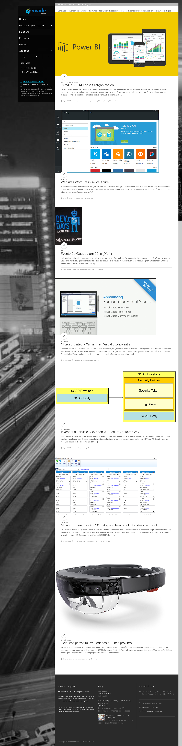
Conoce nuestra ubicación (152, 711)
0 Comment (112, 101)
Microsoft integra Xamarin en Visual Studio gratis (95, 344)
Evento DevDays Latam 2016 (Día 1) (86, 254)
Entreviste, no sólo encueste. (117, 715)
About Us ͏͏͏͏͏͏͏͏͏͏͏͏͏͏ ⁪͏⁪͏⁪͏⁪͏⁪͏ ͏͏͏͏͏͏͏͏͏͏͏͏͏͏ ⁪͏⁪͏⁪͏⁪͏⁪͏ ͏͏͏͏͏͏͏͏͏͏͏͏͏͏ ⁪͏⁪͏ (36, 50)
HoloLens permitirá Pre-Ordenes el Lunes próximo (96, 643)
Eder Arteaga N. (67, 360)
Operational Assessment (32, 81)
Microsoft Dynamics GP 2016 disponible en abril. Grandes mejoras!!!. (109, 525)
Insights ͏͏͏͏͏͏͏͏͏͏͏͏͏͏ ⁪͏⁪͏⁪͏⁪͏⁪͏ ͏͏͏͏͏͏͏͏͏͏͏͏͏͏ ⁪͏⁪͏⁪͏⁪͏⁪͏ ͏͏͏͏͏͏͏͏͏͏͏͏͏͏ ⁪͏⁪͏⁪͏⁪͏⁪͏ (33, 45)
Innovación (94, 101)
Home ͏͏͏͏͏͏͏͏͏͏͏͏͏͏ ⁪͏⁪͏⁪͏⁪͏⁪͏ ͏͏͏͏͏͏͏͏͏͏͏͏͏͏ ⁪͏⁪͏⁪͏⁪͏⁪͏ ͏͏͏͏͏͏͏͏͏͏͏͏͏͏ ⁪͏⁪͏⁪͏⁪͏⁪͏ (36, 19)
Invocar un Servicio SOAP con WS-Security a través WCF (101, 432)
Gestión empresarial (84, 101)
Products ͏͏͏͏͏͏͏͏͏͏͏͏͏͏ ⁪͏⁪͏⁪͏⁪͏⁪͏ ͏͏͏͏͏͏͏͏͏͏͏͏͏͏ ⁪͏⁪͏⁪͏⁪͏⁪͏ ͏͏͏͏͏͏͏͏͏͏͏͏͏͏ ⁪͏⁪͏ (36, 38)
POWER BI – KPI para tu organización (87, 85)
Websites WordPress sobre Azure (85, 182)
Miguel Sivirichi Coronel (69, 101)
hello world (102, 691)
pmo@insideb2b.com (32, 72)
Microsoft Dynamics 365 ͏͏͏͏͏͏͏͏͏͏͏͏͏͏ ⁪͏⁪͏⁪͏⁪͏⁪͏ (36, 25)
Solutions (24, 31)
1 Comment (95, 360)
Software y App (102, 101)
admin (64, 198)
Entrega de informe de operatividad (34, 84)
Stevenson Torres (67, 659)
